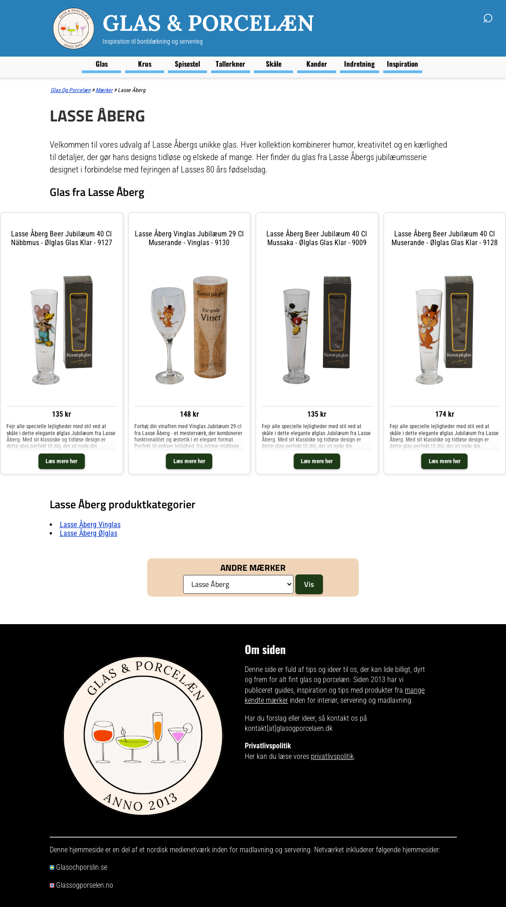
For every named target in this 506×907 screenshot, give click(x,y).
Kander (316, 63)
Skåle (274, 63)
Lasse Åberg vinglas (90, 524)
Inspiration (402, 63)
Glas (102, 63)
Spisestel (187, 63)
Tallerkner (230, 63)
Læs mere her (61, 461)
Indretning (359, 63)
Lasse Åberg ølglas (88, 533)
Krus (144, 63)
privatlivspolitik (332, 756)
